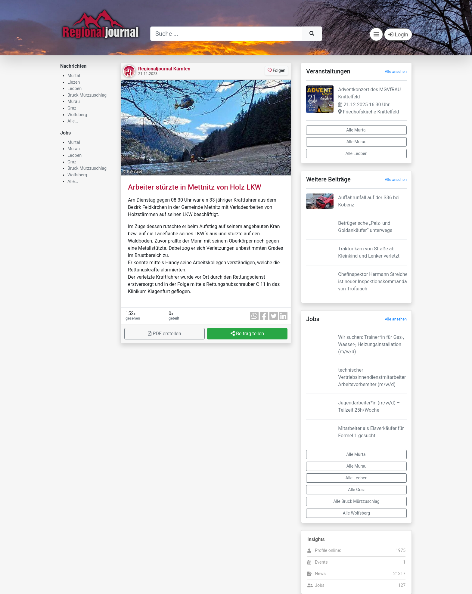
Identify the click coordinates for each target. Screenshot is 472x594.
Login (398, 34)
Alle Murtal (356, 130)
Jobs (319, 585)
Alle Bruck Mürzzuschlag (356, 501)
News (320, 573)
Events (321, 562)
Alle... (72, 121)
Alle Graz (356, 489)
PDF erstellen (164, 333)
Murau (73, 101)
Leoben (74, 88)
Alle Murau (356, 141)
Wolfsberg (77, 114)
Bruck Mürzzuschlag (87, 95)
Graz (71, 108)
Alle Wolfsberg (356, 513)
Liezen (73, 82)
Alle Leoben (357, 153)
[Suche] (226, 33)
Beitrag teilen (247, 333)
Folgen (276, 70)
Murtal (73, 75)
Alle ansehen (396, 71)
